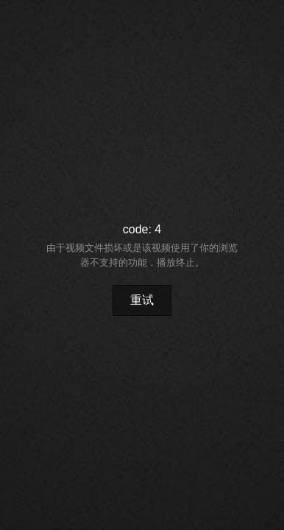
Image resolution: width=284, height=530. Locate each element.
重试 (142, 300)
